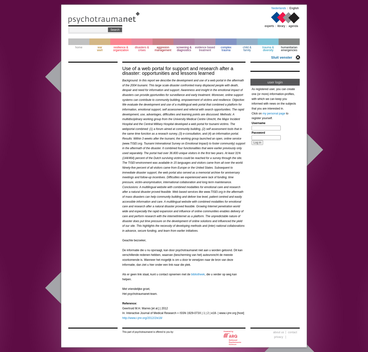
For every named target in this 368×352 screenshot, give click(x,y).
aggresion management (163, 49)
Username (258, 123)
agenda (293, 26)
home (78, 47)
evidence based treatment (205, 49)
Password (258, 132)
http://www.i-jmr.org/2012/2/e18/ (142, 318)
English (294, 8)
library (281, 26)
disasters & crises (142, 49)
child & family (247, 49)
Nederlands (279, 8)
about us (278, 332)
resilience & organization (121, 49)
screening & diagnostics (184, 49)
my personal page (274, 113)
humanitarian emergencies (289, 49)
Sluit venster (281, 57)
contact (292, 332)
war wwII (100, 49)
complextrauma (226, 49)
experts (269, 26)
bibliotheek (198, 274)
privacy (278, 337)
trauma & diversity (268, 49)
